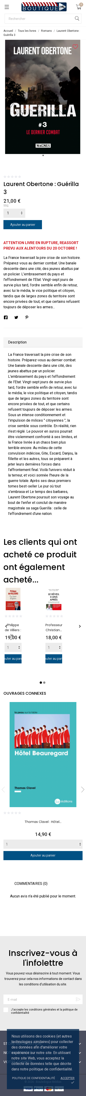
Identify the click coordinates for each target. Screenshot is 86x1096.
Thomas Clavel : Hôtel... (43, 821)
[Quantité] (14, 213)
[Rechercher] (43, 19)
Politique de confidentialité (33, 1078)
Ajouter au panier (22, 224)
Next (81, 789)
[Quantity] (13, 647)
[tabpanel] (43, 97)
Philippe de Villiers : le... (13, 630)
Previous (4, 789)
